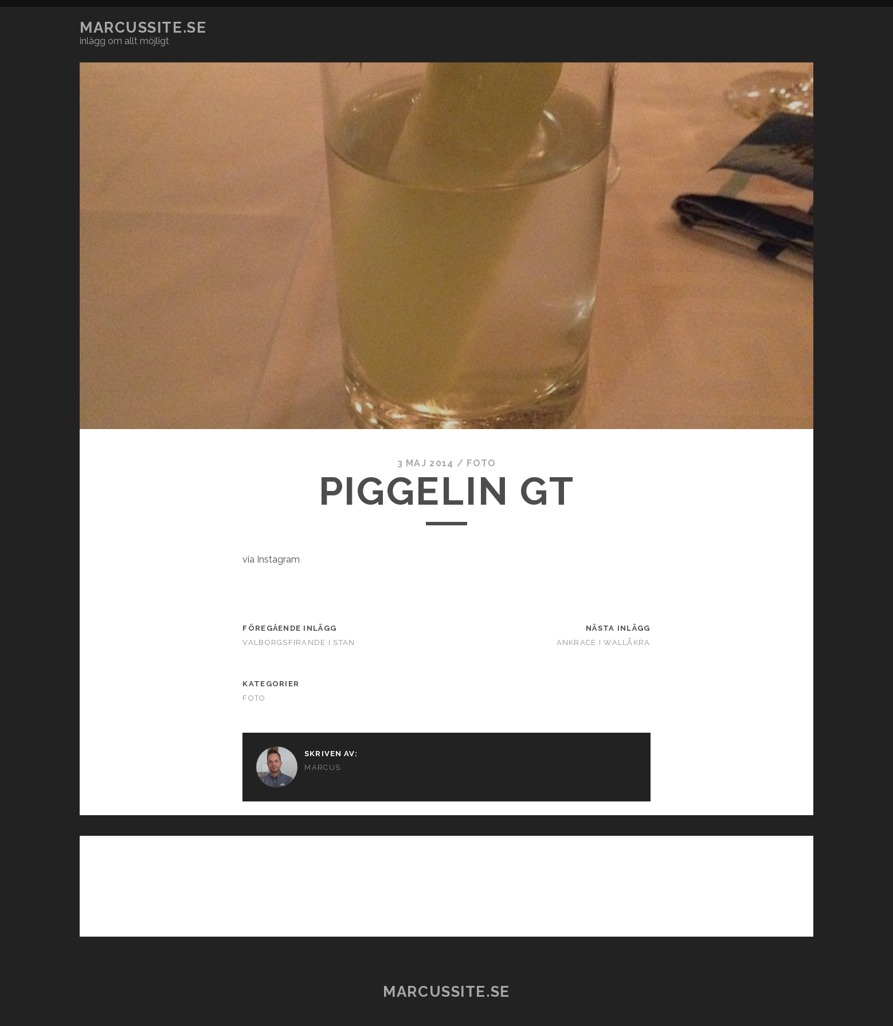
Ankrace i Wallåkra (604, 642)
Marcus (322, 767)
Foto (481, 463)
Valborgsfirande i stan (298, 642)
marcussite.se (143, 27)
